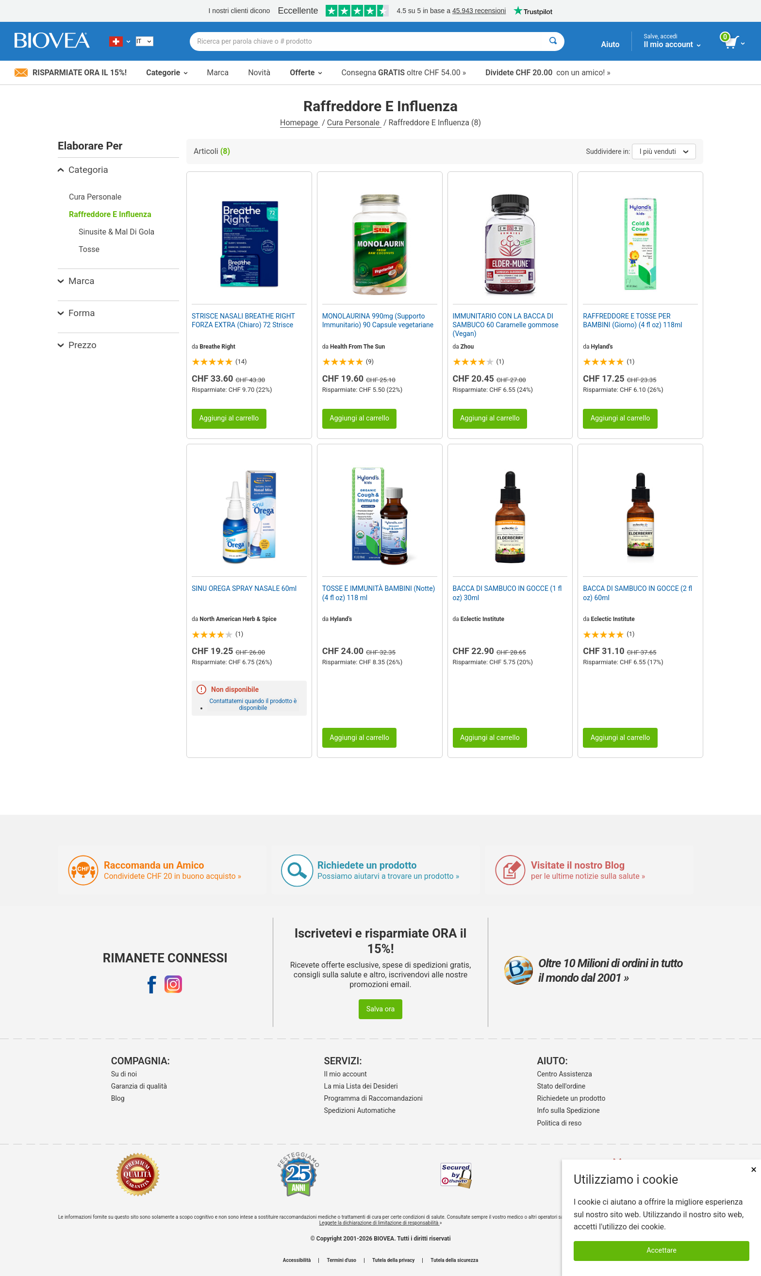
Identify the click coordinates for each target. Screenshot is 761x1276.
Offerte (306, 72)
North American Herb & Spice (237, 619)
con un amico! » (548, 72)
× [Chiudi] (754, 1169)
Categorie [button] (166, 72)
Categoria (83, 169)
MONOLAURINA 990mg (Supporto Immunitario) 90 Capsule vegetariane (377, 320)
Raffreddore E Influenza (110, 214)
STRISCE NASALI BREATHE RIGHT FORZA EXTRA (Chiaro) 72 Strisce (243, 320)
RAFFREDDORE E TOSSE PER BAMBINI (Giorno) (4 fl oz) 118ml (632, 320)
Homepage (300, 122)
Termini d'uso (341, 1260)
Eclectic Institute (482, 619)
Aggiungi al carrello (229, 418)
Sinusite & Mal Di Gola (116, 231)
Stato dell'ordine (561, 1086)
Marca (218, 72)
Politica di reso (559, 1123)
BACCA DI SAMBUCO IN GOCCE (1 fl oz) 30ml (507, 593)
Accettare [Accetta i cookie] (661, 1250)
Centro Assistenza (564, 1074)
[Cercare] (553, 41)
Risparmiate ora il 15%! (71, 72)
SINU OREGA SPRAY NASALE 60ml (244, 588)
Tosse (89, 249)
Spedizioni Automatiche (360, 1110)
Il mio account (345, 1074)
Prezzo (77, 345)
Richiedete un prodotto (571, 1098)
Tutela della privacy (393, 1260)
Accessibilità (297, 1260)
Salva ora (380, 1009)
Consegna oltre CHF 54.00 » (403, 72)
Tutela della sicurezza (454, 1260)
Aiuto (610, 44)
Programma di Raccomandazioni (373, 1098)
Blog (118, 1098)
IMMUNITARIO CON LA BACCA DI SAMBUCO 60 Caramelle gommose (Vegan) (506, 324)
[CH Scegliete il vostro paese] (119, 41)
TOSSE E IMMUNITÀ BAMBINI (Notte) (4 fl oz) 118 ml (378, 593)
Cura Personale (354, 122)
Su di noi (124, 1074)
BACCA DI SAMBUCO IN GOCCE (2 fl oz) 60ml (637, 593)
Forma (76, 313)
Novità (259, 72)
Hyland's (602, 346)
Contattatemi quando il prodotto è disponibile (253, 704)
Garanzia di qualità (139, 1086)
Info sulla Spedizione (568, 1110)
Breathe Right (217, 346)
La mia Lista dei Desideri (361, 1086)
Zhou (467, 346)
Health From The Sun (357, 346)
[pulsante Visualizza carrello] (735, 42)
